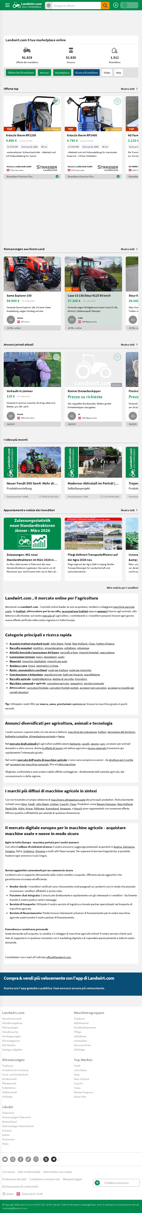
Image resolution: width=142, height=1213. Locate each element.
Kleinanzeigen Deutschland (17, 1126)
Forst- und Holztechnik (15, 1074)
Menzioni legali (72, 1179)
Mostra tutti (129, 89)
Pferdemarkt (9, 1083)
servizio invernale (94, 683)
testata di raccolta (63, 679)
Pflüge (77, 1032)
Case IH (64, 804)
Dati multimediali (29, 1172)
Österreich (8, 1113)
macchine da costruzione (82, 732)
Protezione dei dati (14, 1179)
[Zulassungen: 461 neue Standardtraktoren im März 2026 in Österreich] (32, 549)
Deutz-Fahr (80, 1096)
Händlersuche (10, 1032)
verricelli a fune (69, 652)
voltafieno (70, 648)
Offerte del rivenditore (21, 72)
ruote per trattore (58, 670)
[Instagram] (13, 1159)
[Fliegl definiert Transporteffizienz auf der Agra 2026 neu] (93, 549)
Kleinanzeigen (10, 1027)
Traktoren (79, 1018)
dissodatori (50, 657)
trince (31, 665)
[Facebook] (20, 1159)
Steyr (24, 804)
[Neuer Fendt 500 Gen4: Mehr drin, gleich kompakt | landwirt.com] (32, 473)
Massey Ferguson (106, 804)
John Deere (56, 643)
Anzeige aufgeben (12, 1049)
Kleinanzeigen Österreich (16, 1117)
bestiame (75, 743)
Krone (29, 808)
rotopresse (83, 648)
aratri (61, 657)
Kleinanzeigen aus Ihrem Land (24, 249)
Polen (5, 1143)
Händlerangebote (12, 1023)
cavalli (85, 743)
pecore (95, 743)
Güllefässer (80, 1036)
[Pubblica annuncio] (116, 5)
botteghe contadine (16, 736)
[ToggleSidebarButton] (7, 5)
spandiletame (92, 674)
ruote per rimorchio (80, 670)
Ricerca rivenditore (86, 72)
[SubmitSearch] (105, 5)
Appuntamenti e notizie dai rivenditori (29, 510)
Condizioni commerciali (44, 1179)
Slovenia (40, 851)
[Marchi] (54, 1159)
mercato (47, 615)
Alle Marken (9, 1045)
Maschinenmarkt (11, 1018)
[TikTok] (28, 1159)
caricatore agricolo (58, 683)
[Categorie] (46, 1159)
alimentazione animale (42, 736)
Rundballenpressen (85, 1027)
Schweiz (7, 1130)
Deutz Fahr (11, 808)
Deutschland (9, 1121)
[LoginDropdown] (129, 5)
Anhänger (79, 1049)
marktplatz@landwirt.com (15, 1208)
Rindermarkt (9, 1079)
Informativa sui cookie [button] (57, 1172)
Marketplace (62, 72)
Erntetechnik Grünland (15, 1070)
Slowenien (8, 1139)
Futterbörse (8, 1088)
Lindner (54, 804)
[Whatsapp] (36, 1159)
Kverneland (52, 808)
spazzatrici (76, 683)
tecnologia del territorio (121, 732)
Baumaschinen (82, 1045)
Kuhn (21, 808)
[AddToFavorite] (56, 101)
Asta (118, 72)
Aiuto (7, 1194)
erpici (39, 657)
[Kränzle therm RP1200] (32, 137)
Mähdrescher (81, 1023)
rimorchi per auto (57, 661)
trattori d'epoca (105, 643)
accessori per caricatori (93, 687)
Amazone (65, 808)
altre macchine (66, 764)
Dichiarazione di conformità (20, 1186)
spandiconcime (53, 674)
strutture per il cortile (121, 760)
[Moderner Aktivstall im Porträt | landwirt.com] (93, 473)
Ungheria (28, 851)
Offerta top (11, 89)
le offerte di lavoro (52, 748)
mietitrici (38, 648)
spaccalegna (107, 652)
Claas (92, 643)
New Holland (79, 643)
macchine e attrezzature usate (68, 799)
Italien (6, 1135)
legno (61, 736)
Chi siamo (8, 1172)
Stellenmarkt (9, 1092)
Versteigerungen (11, 1036)
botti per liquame (73, 674)
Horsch (78, 808)
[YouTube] (5, 1159)
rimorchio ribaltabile (34, 661)
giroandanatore (54, 648)
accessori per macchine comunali (29, 764)
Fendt (68, 643)
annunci (44, 72)
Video (107, 72)
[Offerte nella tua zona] (48, 5)
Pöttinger (39, 808)
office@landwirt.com (58, 957)
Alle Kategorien (11, 1040)
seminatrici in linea (47, 665)
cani (102, 743)
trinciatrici (81, 679)
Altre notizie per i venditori (122, 587)
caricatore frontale (37, 687)
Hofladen (7, 1096)
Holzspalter (80, 1040)
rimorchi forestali (89, 652)
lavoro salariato (97, 748)
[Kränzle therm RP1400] (93, 137)
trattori (102, 732)
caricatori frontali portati (64, 687)
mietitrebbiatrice (41, 679)
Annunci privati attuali (18, 344)
